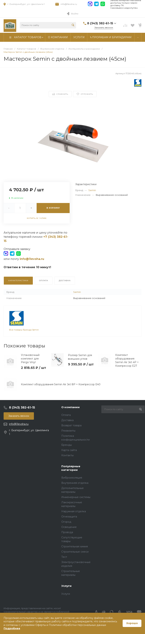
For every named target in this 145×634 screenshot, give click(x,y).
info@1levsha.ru (69, 4)
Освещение (69, 527)
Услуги (66, 586)
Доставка (67, 420)
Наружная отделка (73, 511)
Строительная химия (74, 546)
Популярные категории (70, 468)
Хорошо (132, 623)
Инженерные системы (75, 497)
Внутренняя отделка (74, 483)
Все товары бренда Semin (24, 329)
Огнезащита (69, 516)
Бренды (66, 445)
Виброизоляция (71, 477)
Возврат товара (71, 425)
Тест (64, 557)
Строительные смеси (75, 551)
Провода (67, 532)
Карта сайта (69, 450)
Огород (66, 521)
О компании (70, 407)
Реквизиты (68, 430)
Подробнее (12, 628)
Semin (92, 190)
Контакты (67, 455)
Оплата (66, 415)
